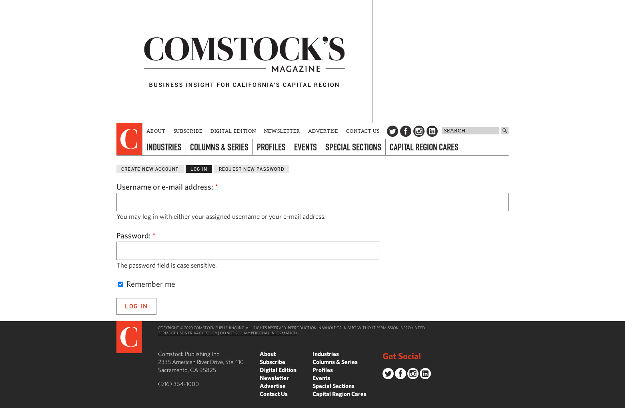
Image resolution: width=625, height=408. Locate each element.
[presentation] (129, 139)
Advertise (323, 131)
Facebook (405, 131)
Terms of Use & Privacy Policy (187, 332)
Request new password (251, 169)
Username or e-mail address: (167, 186)
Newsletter (282, 131)
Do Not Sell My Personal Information (258, 332)
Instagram (419, 131)
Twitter (392, 131)
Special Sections (353, 147)
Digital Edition (233, 131)
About (156, 131)
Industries (164, 147)
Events (305, 147)
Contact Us (363, 131)
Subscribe (188, 131)
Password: (136, 235)
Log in (198, 169)
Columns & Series (219, 147)
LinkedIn (432, 131)
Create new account (150, 169)
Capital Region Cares (424, 147)
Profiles (271, 147)
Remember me (146, 283)
